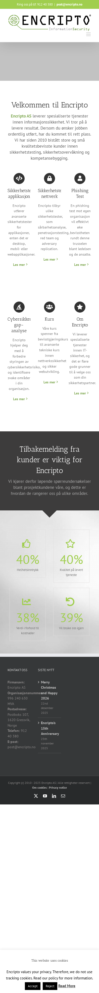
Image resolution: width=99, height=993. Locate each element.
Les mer (19, 264)
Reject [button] (50, 986)
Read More (66, 985)
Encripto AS (21, 116)
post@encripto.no (69, 4)
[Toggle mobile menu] (88, 34)
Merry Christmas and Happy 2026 (49, 690)
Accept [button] (32, 986)
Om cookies (39, 787)
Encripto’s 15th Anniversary (49, 728)
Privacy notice (58, 787)
